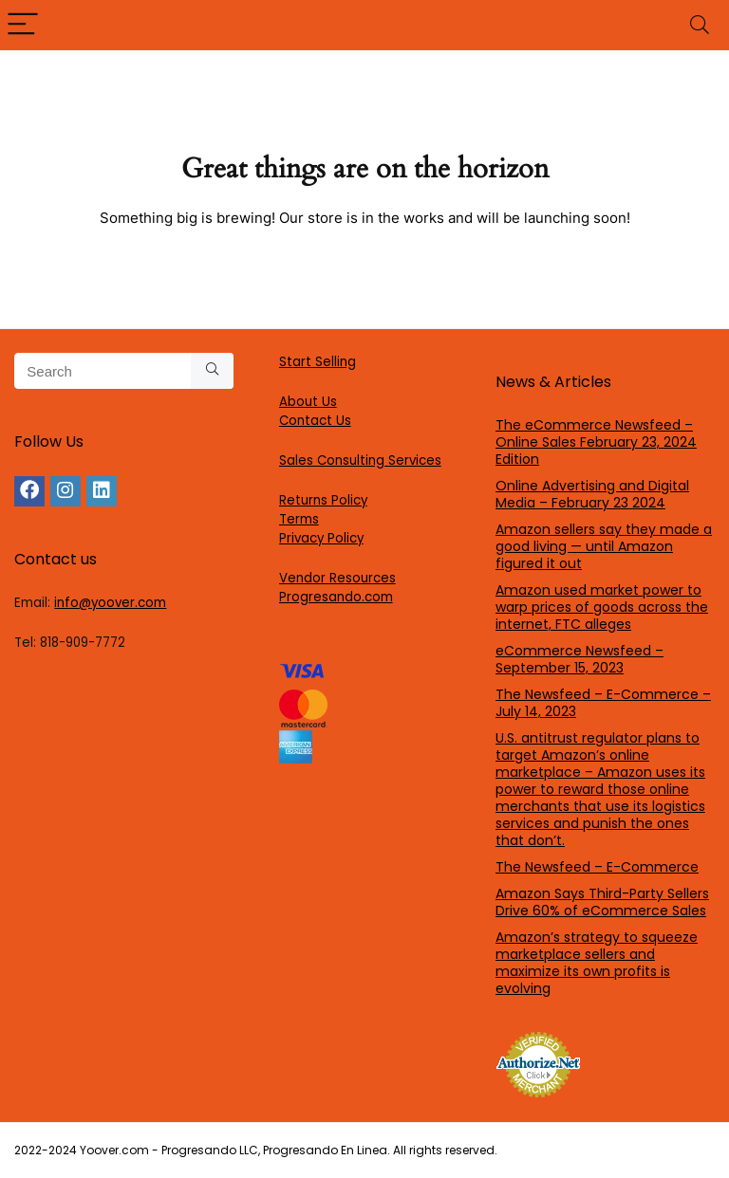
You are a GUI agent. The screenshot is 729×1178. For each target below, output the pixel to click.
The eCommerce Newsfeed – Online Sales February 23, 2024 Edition (596, 442)
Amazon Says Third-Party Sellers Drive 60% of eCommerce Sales (602, 902)
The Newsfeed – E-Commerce (597, 866)
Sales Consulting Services (360, 460)
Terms (299, 519)
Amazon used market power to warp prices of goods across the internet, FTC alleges (601, 607)
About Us (308, 402)
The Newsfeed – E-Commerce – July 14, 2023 (603, 703)
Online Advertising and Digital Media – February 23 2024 (592, 494)
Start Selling (317, 362)
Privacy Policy (321, 538)
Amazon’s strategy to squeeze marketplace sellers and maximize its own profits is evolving (596, 963)
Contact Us (315, 421)
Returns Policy (323, 500)
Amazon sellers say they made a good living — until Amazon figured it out (603, 546)
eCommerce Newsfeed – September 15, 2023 (579, 659)
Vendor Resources (337, 578)
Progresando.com (336, 597)
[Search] (699, 25)
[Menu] (23, 25)
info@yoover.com (110, 603)
